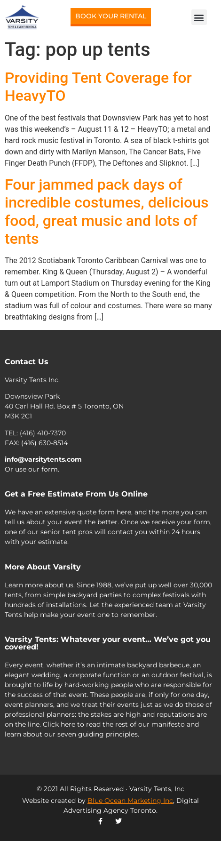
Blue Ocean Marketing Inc (130, 800)
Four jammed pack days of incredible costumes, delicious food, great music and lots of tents (106, 212)
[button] (199, 17)
